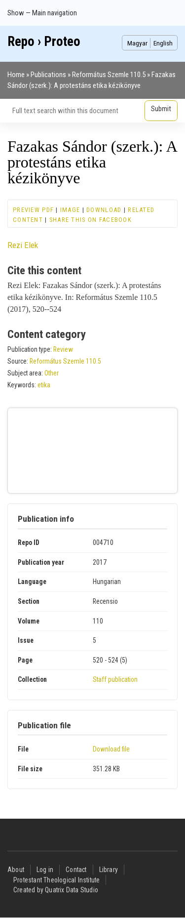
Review (63, 349)
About (15, 870)
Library (108, 870)
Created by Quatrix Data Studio (55, 890)
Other (51, 373)
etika (43, 385)
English (163, 43)
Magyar (137, 43)
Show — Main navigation (42, 12)
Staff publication (115, 679)
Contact (76, 870)
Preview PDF (33, 209)
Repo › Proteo (43, 41)
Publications (48, 74)
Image (70, 209)
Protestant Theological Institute (56, 880)
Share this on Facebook (90, 219)
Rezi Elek (22, 245)
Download (103, 209)
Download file (111, 749)
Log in (45, 870)
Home (16, 74)
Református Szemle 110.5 (109, 74)
